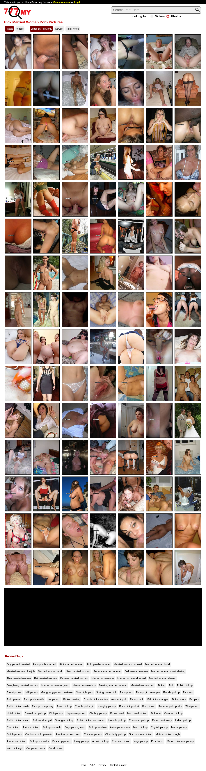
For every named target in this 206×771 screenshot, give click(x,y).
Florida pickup (171, 692)
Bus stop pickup (61, 741)
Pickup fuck (137, 699)
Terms (82, 765)
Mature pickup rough (168, 734)
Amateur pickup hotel (68, 734)
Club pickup (56, 713)
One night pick (84, 692)
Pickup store (178, 699)
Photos (173, 16)
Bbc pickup (148, 706)
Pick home (157, 741)
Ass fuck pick (119, 699)
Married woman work (50, 671)
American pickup (16, 741)
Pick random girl (42, 720)
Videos (157, 16)
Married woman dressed (131, 678)
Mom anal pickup (137, 713)
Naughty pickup (107, 706)
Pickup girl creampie (148, 692)
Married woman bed (142, 685)
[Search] (156, 10)
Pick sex (188, 692)
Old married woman (136, 671)
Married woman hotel (157, 664)
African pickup (31, 727)
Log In (77, 2)
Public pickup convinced (91, 720)
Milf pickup (31, 692)
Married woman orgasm (55, 685)
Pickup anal (117, 713)
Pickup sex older (39, 741)
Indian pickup (183, 720)
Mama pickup (179, 727)
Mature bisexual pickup (180, 741)
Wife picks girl (15, 748)
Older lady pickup (115, 734)
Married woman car (102, 678)
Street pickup (14, 692)
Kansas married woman (74, 678)
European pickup (139, 720)
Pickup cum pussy (42, 706)
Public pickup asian (18, 720)
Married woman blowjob (21, 671)
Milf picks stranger (157, 699)
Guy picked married (18, 664)
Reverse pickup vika (170, 706)
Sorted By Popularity (41, 28)
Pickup (161, 685)
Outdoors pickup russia (38, 734)
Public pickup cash (18, 706)
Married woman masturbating (168, 671)
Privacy (102, 765)
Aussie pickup (100, 741)
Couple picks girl (84, 706)
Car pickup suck (35, 748)
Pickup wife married (44, 664)
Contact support (118, 765)
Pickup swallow (98, 727)
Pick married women (71, 664)
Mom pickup (140, 727)
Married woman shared (162, 678)
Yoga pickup (141, 741)
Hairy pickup (81, 741)
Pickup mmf (13, 699)
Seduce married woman (107, 671)
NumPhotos (72, 28)
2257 (92, 765)
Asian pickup (64, 706)
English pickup (159, 727)
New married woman (78, 671)
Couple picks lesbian (96, 699)
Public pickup (185, 685)
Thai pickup (192, 706)
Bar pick (194, 699)
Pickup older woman (99, 664)
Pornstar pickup (121, 741)
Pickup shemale (52, 727)
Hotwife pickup (117, 720)
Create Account (62, 2)
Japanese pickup (76, 713)
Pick (171, 685)
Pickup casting (71, 699)
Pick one (155, 713)
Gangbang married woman (22, 685)
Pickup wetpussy (162, 720)
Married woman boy (84, 685)
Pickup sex (126, 692)
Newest (59, 28)
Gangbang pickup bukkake (56, 692)
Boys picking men (75, 727)
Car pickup (13, 727)
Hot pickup (53, 699)
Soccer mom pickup (140, 734)
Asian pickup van (120, 727)
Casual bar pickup (35, 713)
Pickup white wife (34, 699)
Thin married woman (19, 678)
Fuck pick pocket (129, 706)
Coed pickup (56, 748)
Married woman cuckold (128, 664)
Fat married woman (45, 678)
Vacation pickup (173, 713)
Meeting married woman (113, 685)
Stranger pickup (64, 720)
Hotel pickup (14, 713)
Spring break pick (106, 692)
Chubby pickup (98, 713)
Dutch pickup (14, 734)
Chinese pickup (93, 734)
